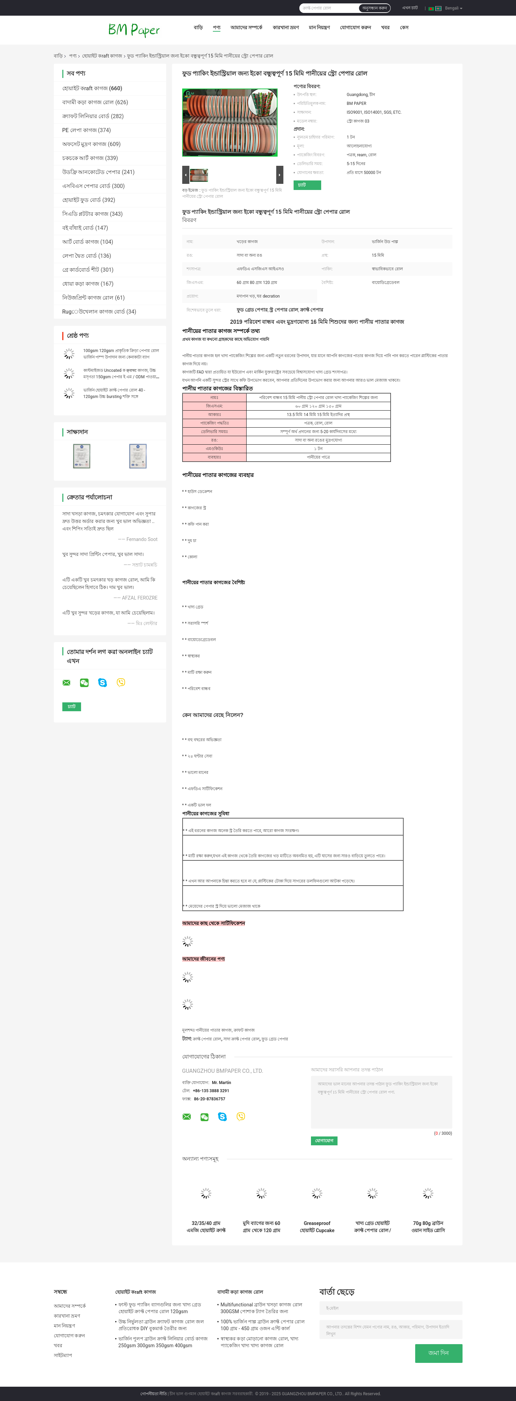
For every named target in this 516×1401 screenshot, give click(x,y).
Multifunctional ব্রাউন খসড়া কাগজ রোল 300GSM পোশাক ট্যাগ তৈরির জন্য (261, 1308)
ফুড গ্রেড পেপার (275, 1039)
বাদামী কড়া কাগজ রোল (88, 102)
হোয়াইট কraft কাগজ (102, 56)
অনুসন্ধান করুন (374, 8)
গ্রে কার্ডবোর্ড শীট (80, 270)
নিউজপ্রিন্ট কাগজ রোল (88, 297)
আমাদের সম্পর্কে (246, 27)
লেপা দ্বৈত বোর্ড (79, 256)
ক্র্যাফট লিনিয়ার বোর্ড (86, 116)
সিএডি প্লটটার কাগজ (85, 214)
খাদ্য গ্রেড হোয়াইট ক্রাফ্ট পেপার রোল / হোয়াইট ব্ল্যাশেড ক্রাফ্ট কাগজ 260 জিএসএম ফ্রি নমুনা (373, 1227)
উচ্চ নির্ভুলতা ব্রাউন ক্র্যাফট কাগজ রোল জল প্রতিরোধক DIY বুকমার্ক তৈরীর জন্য (161, 1325)
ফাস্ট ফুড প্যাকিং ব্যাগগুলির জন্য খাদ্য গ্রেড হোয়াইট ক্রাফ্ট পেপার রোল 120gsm (160, 1308)
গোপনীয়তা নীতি (153, 1393)
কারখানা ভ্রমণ (286, 27)
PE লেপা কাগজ (79, 130)
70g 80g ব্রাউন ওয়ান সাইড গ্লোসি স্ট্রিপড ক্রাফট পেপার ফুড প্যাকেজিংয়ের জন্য (428, 1227)
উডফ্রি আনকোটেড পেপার (91, 172)
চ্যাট (302, 185)
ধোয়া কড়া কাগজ (80, 284)
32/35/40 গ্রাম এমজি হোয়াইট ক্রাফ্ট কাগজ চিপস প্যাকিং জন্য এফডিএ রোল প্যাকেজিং (206, 1227)
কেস (404, 27)
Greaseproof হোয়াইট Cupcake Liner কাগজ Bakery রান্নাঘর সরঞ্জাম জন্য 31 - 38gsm (317, 1227)
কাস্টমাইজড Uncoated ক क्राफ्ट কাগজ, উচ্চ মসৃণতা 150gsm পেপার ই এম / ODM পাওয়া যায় (119, 377)
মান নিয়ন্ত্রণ (319, 27)
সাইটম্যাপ (63, 1355)
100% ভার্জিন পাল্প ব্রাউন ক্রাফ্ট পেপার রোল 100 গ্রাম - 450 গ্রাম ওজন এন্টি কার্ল (262, 1325)
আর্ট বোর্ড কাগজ (80, 242)
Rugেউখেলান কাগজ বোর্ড (93, 311)
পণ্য (216, 27)
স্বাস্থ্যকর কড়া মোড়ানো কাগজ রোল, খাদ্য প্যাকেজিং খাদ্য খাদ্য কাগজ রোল (259, 1342)
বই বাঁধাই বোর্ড (78, 228)
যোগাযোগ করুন (355, 27)
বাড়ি (198, 27)
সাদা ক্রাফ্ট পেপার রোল (241, 1039)
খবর (385, 27)
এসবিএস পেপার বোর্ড (86, 186)
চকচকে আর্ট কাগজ (83, 158)
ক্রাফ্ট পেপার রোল (207, 1039)
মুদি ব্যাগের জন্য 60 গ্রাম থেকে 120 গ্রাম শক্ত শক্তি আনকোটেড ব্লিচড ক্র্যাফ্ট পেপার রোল (261, 1227)
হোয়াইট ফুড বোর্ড (81, 200)
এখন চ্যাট (410, 7)
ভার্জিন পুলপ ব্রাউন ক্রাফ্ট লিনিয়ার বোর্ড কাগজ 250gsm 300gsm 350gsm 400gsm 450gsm (163, 1343)
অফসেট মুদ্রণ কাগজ (84, 144)
